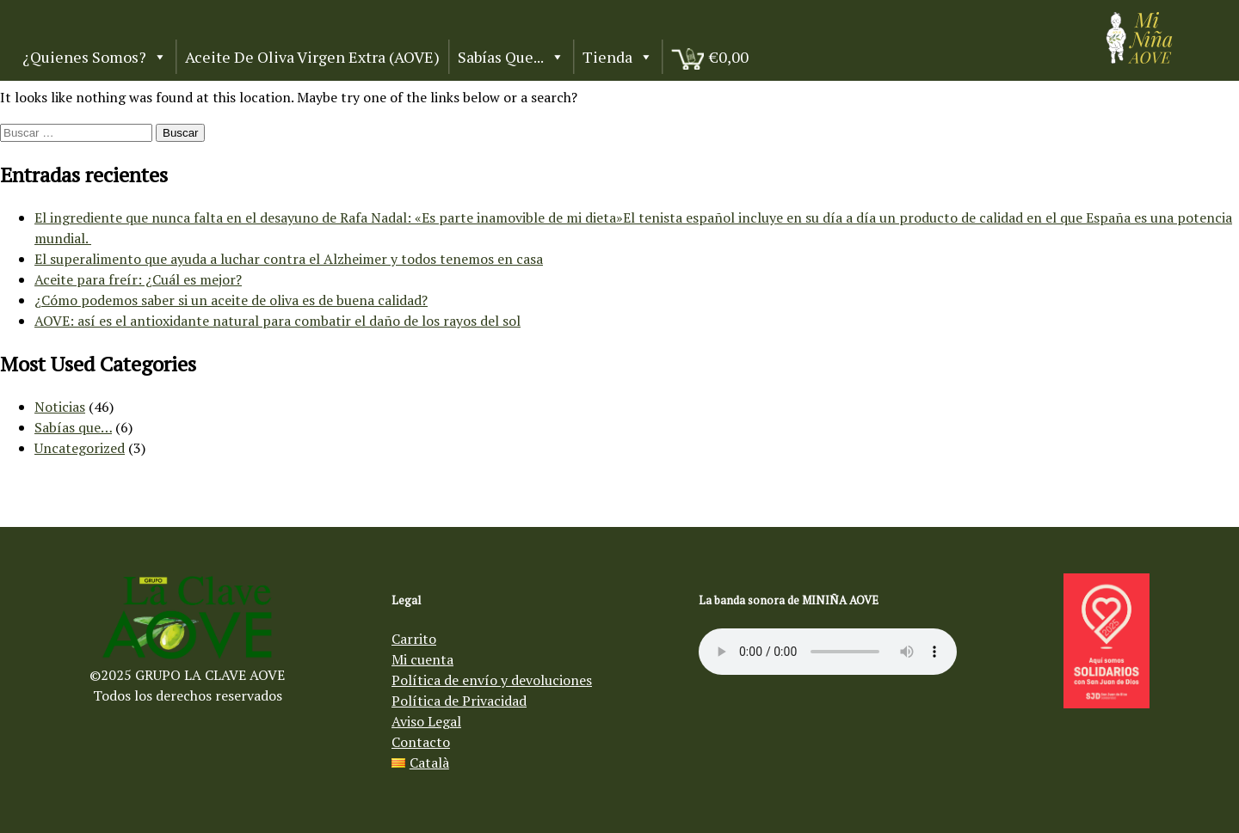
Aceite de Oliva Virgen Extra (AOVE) (312, 56)
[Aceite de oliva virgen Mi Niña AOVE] (1139, 58)
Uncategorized (79, 447)
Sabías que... (511, 57)
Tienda (618, 57)
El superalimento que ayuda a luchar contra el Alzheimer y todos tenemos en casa (288, 258)
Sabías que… (73, 427)
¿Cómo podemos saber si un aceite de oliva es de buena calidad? (231, 300)
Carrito (413, 638)
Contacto (420, 741)
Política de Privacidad (459, 700)
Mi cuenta (422, 659)
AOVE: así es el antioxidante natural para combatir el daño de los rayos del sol (277, 320)
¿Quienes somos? (94, 57)
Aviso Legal (426, 721)
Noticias (59, 406)
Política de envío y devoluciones (491, 680)
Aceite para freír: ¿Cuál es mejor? (138, 279)
